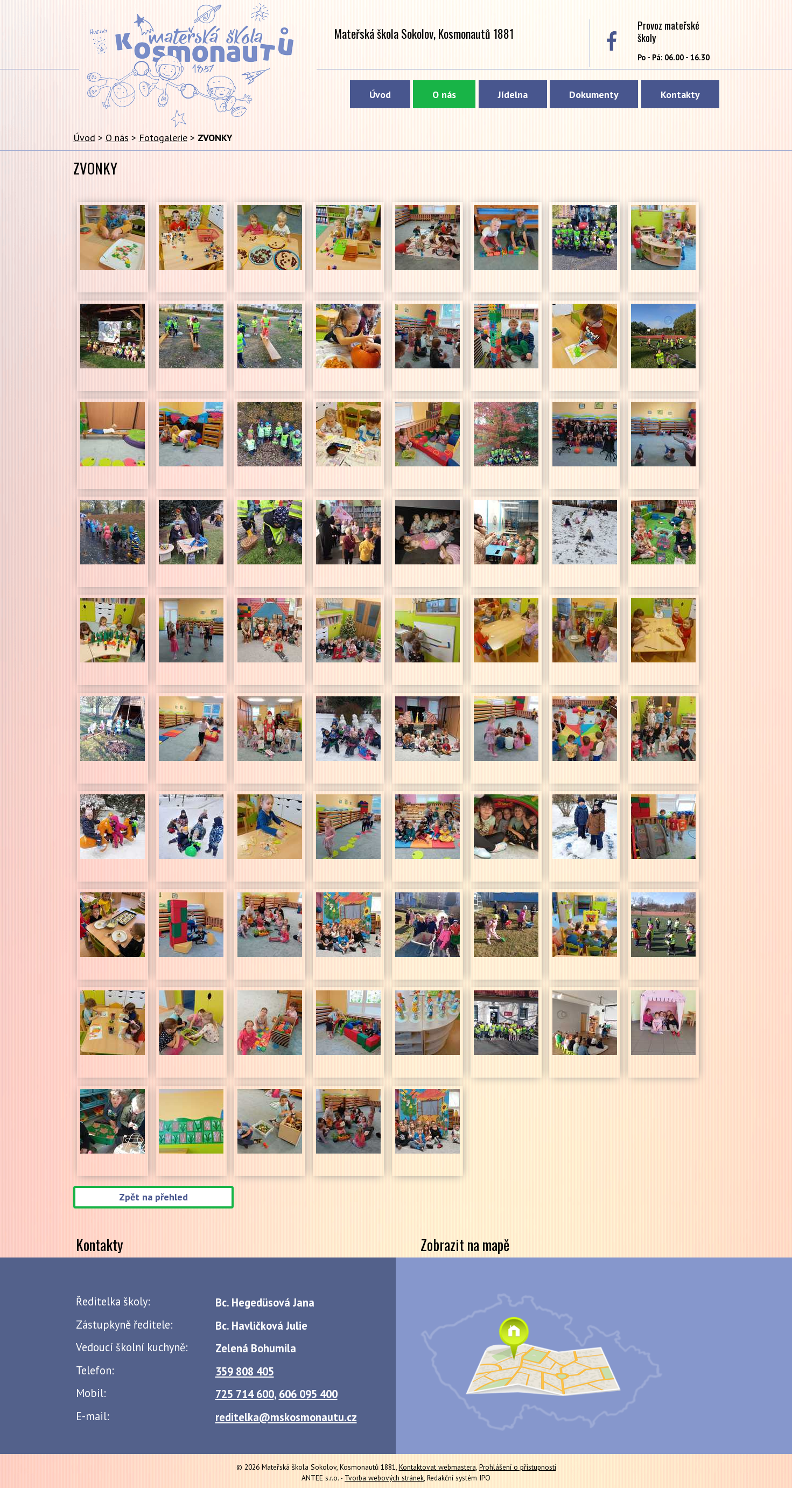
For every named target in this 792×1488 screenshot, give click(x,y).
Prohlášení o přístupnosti (517, 1467)
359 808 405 (244, 1371)
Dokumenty (594, 94)
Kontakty (680, 94)
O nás (444, 94)
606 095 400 (308, 1394)
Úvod (380, 94)
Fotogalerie (163, 137)
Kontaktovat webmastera (437, 1467)
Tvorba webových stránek (384, 1478)
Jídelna (513, 94)
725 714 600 (244, 1394)
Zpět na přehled (153, 1197)
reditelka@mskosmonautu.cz (286, 1417)
